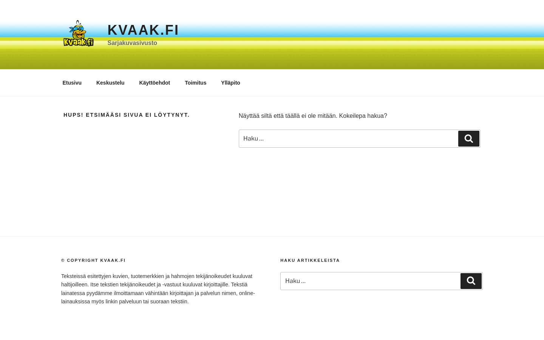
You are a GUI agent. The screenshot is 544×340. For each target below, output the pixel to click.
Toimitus (195, 83)
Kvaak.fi (143, 30)
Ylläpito (230, 83)
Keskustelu (110, 83)
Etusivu (72, 83)
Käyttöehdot (154, 83)
